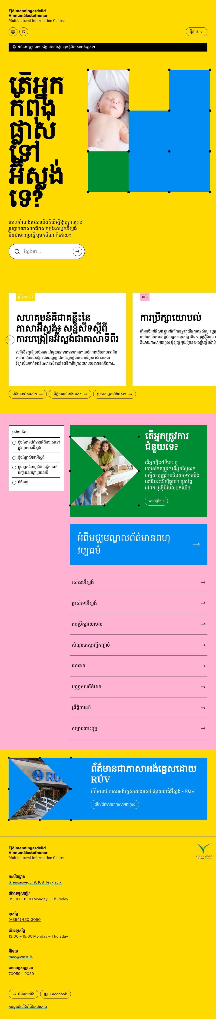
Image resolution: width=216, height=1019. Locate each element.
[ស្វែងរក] (23, 31)
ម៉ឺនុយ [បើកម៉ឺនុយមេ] (196, 31)
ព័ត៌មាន (23, 482)
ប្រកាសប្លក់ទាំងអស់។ (114, 394)
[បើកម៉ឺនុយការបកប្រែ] (13, 31)
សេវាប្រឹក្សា (156, 501)
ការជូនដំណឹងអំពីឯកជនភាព (28, 1007)
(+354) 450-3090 (25, 919)
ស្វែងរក (78, 252)
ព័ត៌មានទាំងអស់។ (28, 394)
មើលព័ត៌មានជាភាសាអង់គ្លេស (115, 804)
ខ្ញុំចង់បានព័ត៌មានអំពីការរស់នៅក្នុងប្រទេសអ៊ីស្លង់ (39, 445)
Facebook (55, 994)
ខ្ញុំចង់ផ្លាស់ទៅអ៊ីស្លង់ (31, 457)
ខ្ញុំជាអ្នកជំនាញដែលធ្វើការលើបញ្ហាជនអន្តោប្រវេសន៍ (37, 470)
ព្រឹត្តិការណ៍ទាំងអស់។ (70, 394)
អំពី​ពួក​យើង (23, 994)
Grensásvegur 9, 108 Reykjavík (35, 882)
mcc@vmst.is (21, 957)
